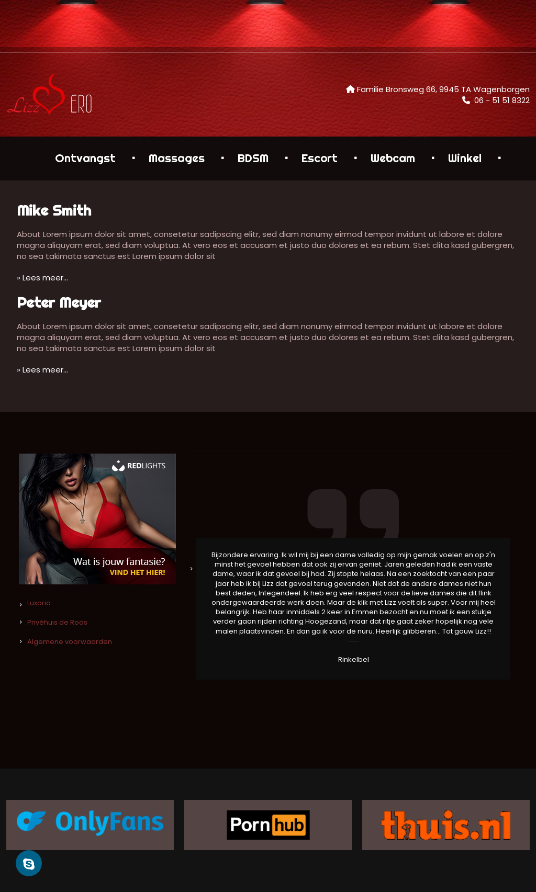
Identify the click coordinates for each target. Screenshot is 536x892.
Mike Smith (54, 210)
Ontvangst (85, 158)
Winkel (465, 158)
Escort (320, 158)
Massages (177, 158)
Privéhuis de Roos (57, 622)
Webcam (393, 158)
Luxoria (39, 603)
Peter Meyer (59, 302)
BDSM (253, 158)
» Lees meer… (42, 277)
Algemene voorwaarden (69, 642)
